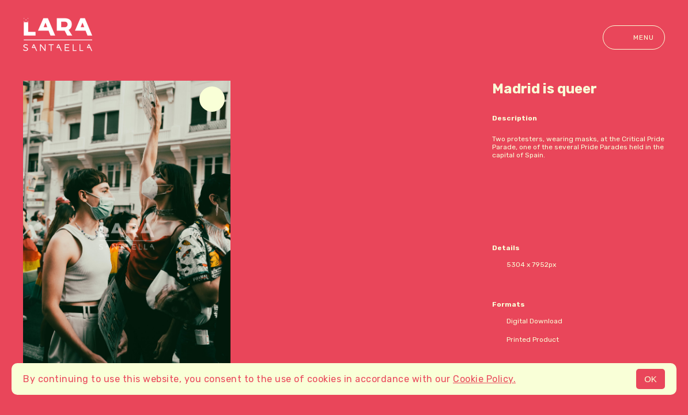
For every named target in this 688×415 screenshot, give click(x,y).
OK (650, 379)
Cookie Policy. (484, 378)
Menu (634, 37)
